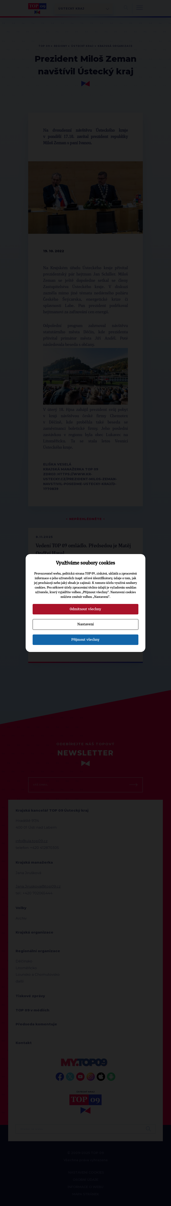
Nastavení (85, 624)
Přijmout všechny (85, 639)
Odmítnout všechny (85, 609)
